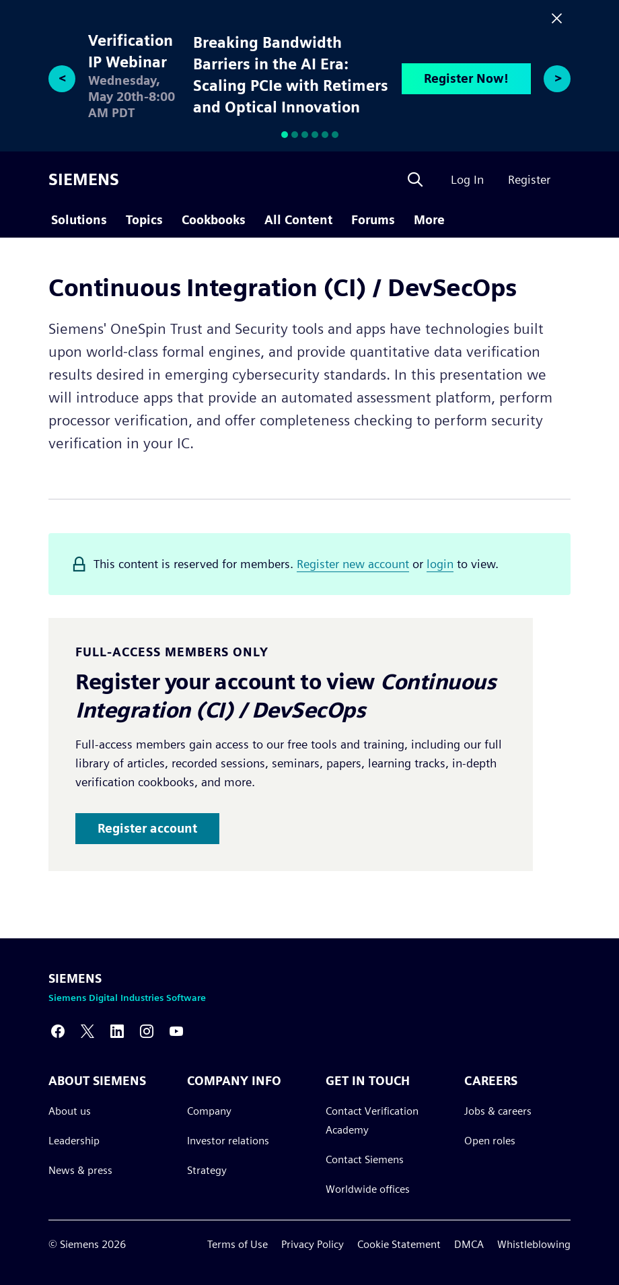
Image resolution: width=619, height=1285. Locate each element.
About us (69, 1110)
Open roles (489, 1140)
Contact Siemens (365, 1158)
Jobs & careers (498, 1110)
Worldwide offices (368, 1188)
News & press (80, 1169)
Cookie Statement (399, 1244)
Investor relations (228, 1140)
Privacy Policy (312, 1244)
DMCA (469, 1244)
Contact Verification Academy (372, 1120)
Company (209, 1110)
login (440, 564)
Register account (147, 828)
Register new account (353, 564)
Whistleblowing (534, 1244)
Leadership (74, 1140)
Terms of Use (237, 1244)
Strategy (207, 1169)
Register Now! (466, 78)
